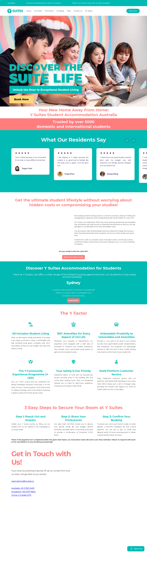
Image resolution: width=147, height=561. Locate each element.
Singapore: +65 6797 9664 (23, 492)
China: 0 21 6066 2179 (21, 495)
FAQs (69, 11)
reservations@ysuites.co (22, 481)
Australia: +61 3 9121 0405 (22, 488)
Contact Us (78, 11)
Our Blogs (60, 11)
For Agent (89, 11)
